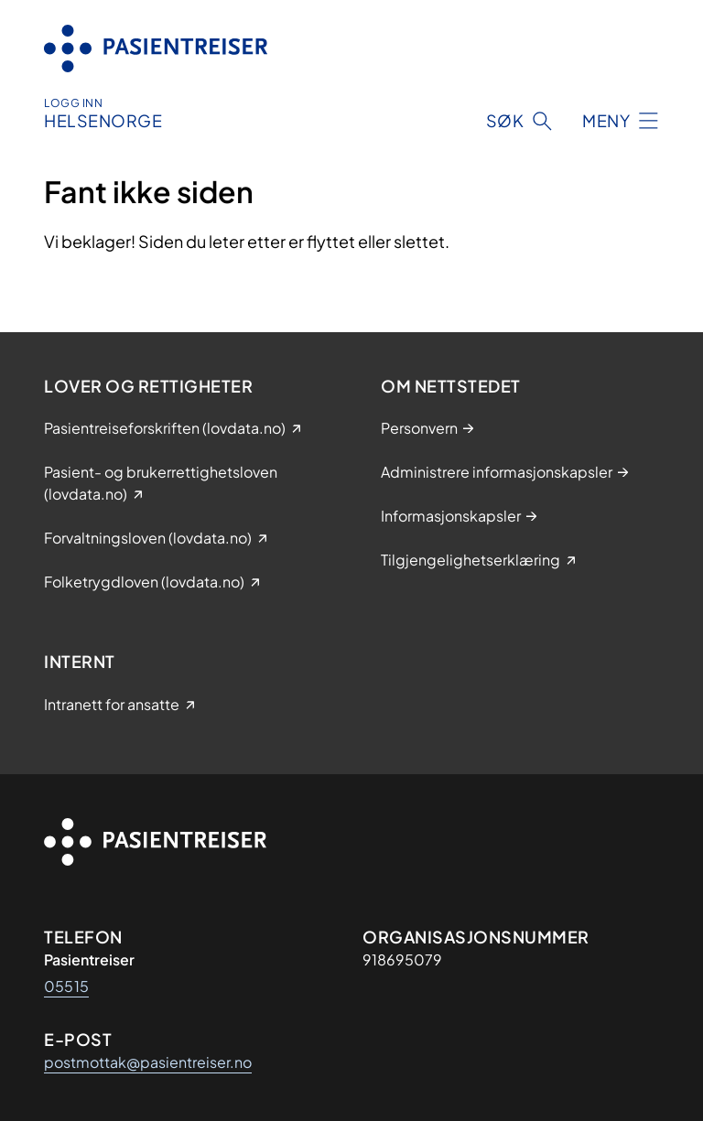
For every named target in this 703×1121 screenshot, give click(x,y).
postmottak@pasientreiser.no (148, 1062)
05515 (66, 986)
